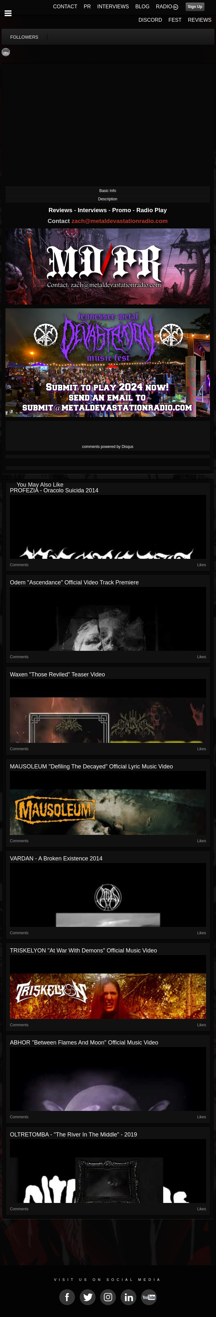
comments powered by (108, 446)
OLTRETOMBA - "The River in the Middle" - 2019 (73, 1134)
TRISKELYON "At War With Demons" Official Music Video (83, 950)
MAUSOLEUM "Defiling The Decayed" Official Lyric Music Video (91, 766)
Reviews (61, 210)
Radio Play (151, 210)
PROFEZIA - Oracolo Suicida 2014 (54, 490)
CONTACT (65, 6)
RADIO (164, 6)
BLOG (142, 6)
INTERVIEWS (113, 6)
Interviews (93, 210)
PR (87, 6)
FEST (174, 20)
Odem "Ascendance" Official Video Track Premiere (74, 582)
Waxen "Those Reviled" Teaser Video (57, 674)
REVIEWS (200, 20)
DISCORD (150, 20)
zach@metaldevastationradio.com (120, 221)
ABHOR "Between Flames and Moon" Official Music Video (84, 1042)
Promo (122, 210)
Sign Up (195, 6)
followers (24, 37)
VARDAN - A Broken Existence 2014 (56, 858)
